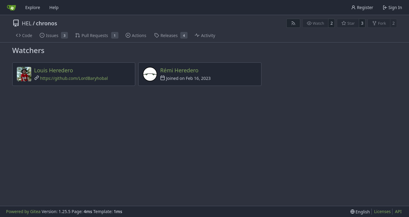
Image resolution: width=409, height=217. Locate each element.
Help (54, 7)
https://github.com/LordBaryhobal (74, 78)
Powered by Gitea (23, 211)
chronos (46, 23)
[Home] (11, 7)
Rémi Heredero (179, 70)
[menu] (360, 212)
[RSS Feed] (293, 23)
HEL (27, 23)
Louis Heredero (53, 70)
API (398, 211)
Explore (32, 7)
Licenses (382, 211)
